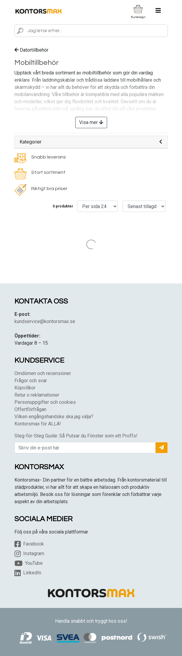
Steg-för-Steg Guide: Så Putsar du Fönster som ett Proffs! (75, 436)
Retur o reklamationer (36, 395)
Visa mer (91, 122)
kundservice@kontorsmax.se (44, 321)
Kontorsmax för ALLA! (37, 424)
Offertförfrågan (30, 409)
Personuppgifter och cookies (45, 402)
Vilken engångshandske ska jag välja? (53, 416)
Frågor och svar (30, 380)
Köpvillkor (24, 388)
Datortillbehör (31, 50)
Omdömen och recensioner (42, 373)
